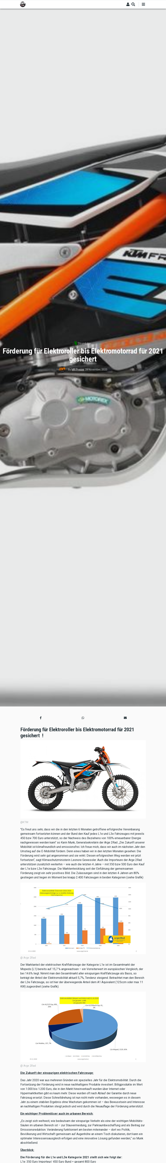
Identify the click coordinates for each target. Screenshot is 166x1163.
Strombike (84, 343)
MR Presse (78, 369)
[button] (40, 718)
